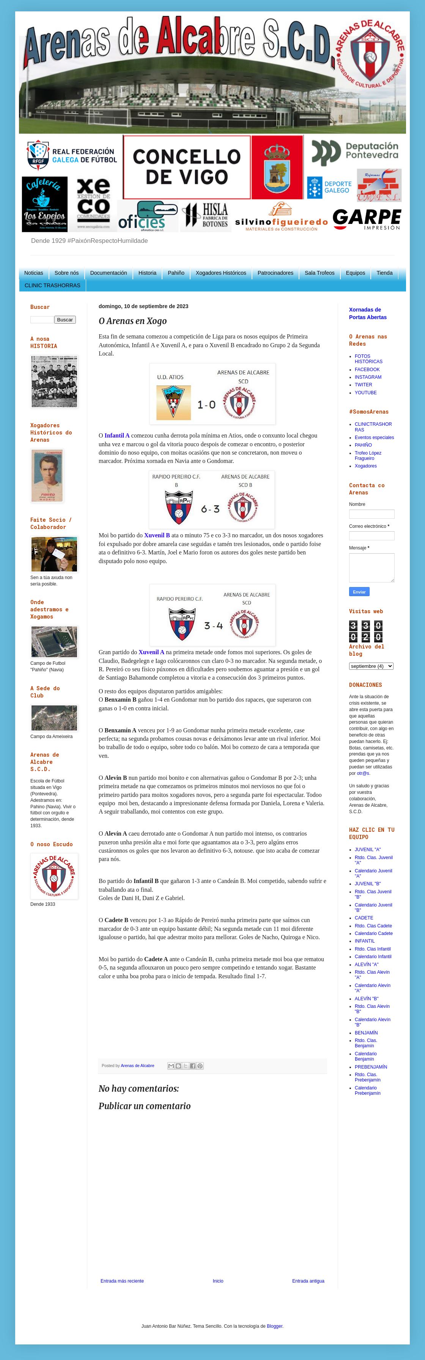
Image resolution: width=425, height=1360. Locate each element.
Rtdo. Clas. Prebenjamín (368, 1077)
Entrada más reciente (122, 1281)
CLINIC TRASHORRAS (52, 285)
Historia (147, 273)
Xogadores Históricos (221, 273)
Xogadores (366, 466)
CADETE (364, 918)
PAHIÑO (363, 445)
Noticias (33, 273)
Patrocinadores (275, 273)
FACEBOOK (367, 369)
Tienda (384, 273)
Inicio (218, 1281)
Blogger (274, 1326)
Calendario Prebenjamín (368, 1090)
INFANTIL (365, 941)
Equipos (355, 273)
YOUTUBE (366, 392)
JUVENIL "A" (368, 849)
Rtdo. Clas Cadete (373, 926)
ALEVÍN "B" (367, 998)
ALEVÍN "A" (367, 964)
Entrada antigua (308, 1281)
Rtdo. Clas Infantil (373, 949)
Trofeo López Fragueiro (368, 455)
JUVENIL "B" (368, 883)
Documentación (108, 273)
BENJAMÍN (366, 1033)
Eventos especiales (374, 437)
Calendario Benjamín (366, 1056)
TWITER (363, 384)
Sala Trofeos (320, 273)
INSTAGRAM (368, 377)
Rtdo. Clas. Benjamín (366, 1043)
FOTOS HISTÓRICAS (368, 359)
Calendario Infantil (373, 956)
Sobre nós (67, 273)
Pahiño (176, 273)
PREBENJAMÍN (371, 1067)
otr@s (363, 773)
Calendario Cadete (374, 933)
